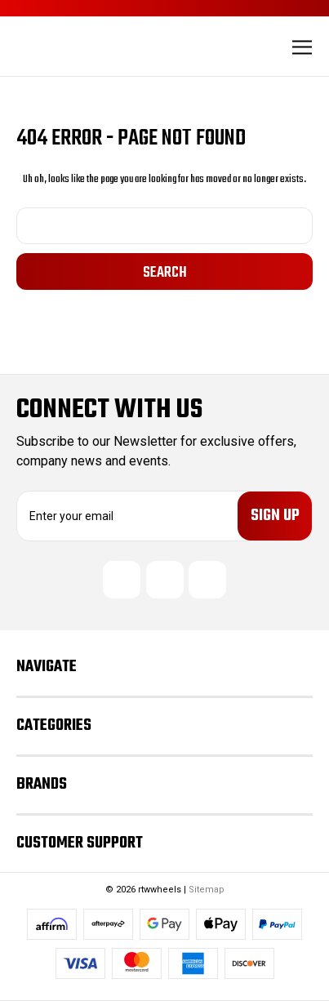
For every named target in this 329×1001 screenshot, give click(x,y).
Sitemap (207, 889)
